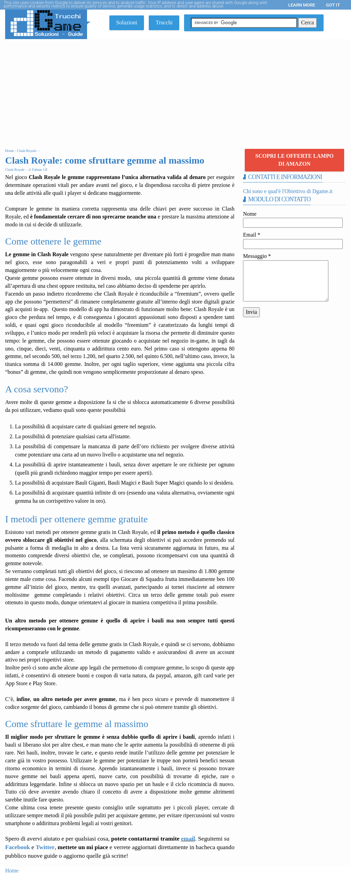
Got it (333, 5)
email (188, 838)
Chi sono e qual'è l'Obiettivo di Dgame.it (287, 191)
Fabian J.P (39, 169)
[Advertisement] (175, 91)
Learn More (301, 5)
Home (12, 870)
